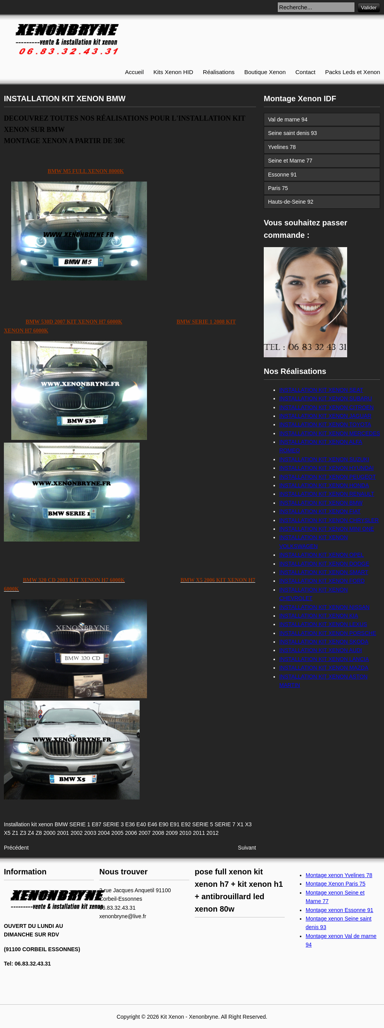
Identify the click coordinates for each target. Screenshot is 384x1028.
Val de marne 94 (288, 119)
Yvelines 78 (282, 147)
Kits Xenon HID (174, 72)
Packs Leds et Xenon (352, 72)
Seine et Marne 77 (290, 160)
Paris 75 (278, 188)
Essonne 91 (282, 174)
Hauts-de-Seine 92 (290, 202)
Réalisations (219, 72)
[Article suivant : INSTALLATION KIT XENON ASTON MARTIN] (247, 848)
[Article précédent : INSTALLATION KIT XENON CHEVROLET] (16, 848)
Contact (306, 72)
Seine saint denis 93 (292, 133)
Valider (369, 7)
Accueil (134, 72)
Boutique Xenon (265, 72)
